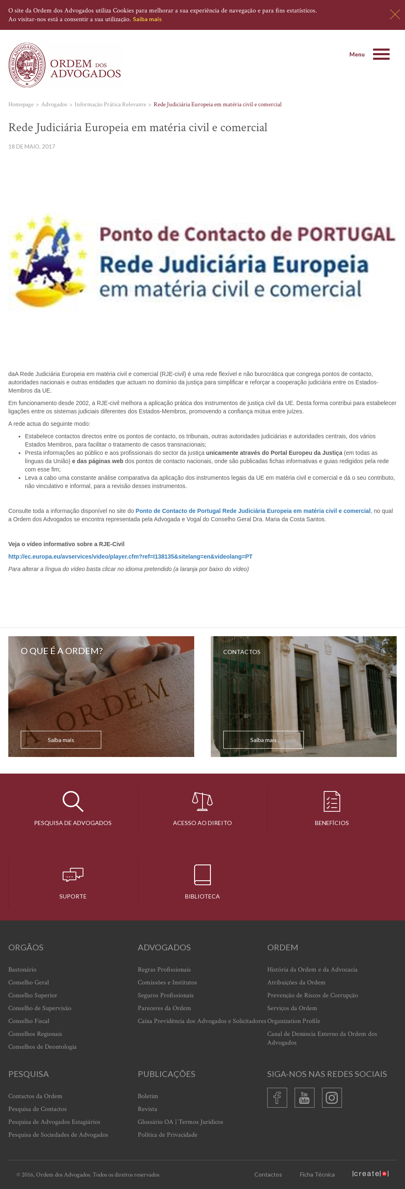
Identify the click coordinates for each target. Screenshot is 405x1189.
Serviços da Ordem (292, 1008)
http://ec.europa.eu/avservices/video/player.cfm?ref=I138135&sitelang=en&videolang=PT (130, 556)
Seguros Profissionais (166, 995)
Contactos (268, 1174)
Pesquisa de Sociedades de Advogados (58, 1134)
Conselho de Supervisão (39, 1008)
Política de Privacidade (168, 1134)
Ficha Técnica (317, 1174)
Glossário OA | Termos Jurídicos (180, 1122)
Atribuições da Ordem (296, 982)
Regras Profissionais (164, 969)
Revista (147, 1109)
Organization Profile (293, 1021)
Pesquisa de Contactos (37, 1109)
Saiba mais (147, 18)
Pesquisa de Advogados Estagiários (54, 1122)
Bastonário (22, 969)
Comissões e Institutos (167, 982)
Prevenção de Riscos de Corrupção (312, 995)
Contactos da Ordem (35, 1096)
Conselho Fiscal (28, 1021)
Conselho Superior (32, 995)
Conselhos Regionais (35, 1034)
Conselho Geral (28, 982)
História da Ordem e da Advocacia (312, 969)
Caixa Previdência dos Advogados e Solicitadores (202, 1021)
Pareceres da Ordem (164, 1008)
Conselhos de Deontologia (42, 1047)
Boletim (148, 1096)
